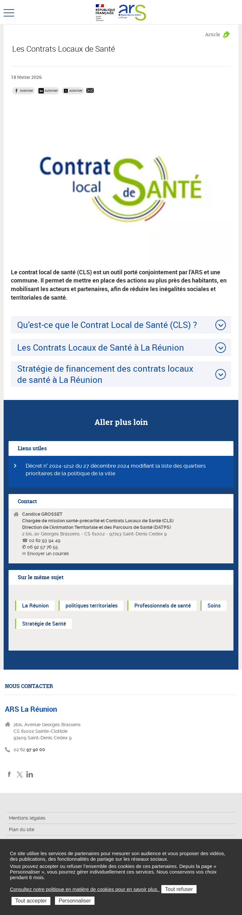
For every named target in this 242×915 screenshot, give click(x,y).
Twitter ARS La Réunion (19, 774)
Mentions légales (27, 818)
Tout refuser (179, 889)
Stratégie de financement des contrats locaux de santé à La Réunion (105, 374)
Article (212, 34)
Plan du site (21, 829)
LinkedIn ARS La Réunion (29, 774)
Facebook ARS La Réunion (9, 774)
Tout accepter (31, 900)
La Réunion (35, 605)
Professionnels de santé (162, 605)
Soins (214, 605)
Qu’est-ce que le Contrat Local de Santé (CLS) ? (107, 324)
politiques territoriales (92, 605)
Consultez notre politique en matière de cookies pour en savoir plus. (85, 889)
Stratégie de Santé (44, 623)
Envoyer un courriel (48, 553)
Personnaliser (75, 900)
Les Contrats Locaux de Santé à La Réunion (100, 347)
